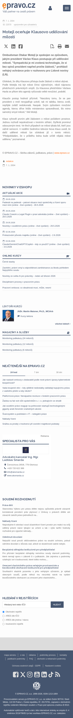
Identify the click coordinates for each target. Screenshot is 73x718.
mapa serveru (10, 655)
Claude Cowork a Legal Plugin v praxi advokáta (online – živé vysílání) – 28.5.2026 (36, 214)
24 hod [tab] (13, 372)
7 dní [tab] (36, 372)
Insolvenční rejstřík (12, 624)
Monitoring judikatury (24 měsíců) (17, 338)
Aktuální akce (36, 193)
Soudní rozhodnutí (19, 499)
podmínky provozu (48, 655)
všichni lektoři (63, 324)
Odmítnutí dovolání (12, 537)
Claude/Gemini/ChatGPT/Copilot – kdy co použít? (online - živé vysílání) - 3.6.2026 (36, 244)
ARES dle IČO (10, 616)
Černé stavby (8, 262)
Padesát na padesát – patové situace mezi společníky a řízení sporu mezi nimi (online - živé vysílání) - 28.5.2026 (36, 202)
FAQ (31, 659)
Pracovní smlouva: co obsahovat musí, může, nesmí (26, 287)
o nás (22, 655)
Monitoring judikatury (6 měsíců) (17, 350)
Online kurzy (36, 256)
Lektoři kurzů (12, 306)
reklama (32, 655)
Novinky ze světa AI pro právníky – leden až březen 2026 (28, 276)
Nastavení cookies (53, 666)
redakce (9, 161)
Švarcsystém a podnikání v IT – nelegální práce (24, 414)
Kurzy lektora (25, 316)
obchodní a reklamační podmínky (51, 659)
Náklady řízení (9, 419)
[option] (36, 315)
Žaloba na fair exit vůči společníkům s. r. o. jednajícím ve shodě (31, 401)
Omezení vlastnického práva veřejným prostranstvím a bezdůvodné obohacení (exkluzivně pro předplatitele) (30, 566)
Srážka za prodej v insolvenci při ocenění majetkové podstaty (30, 424)
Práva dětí (7, 505)
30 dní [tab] (59, 372)
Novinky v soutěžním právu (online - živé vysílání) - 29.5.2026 (36, 224)
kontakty (63, 655)
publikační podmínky (16, 659)
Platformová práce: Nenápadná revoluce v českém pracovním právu (34, 396)
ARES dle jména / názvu (15, 620)
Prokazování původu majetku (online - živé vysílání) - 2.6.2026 (36, 233)
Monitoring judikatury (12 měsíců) (17, 344)
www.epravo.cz (62, 153)
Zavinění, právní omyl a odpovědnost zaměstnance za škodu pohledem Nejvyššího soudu (35, 269)
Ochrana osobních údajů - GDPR (26, 666)
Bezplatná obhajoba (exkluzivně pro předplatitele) (28, 549)
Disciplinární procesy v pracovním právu (21, 282)
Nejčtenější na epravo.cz (23, 366)
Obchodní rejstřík (12, 612)
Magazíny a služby (36, 332)
